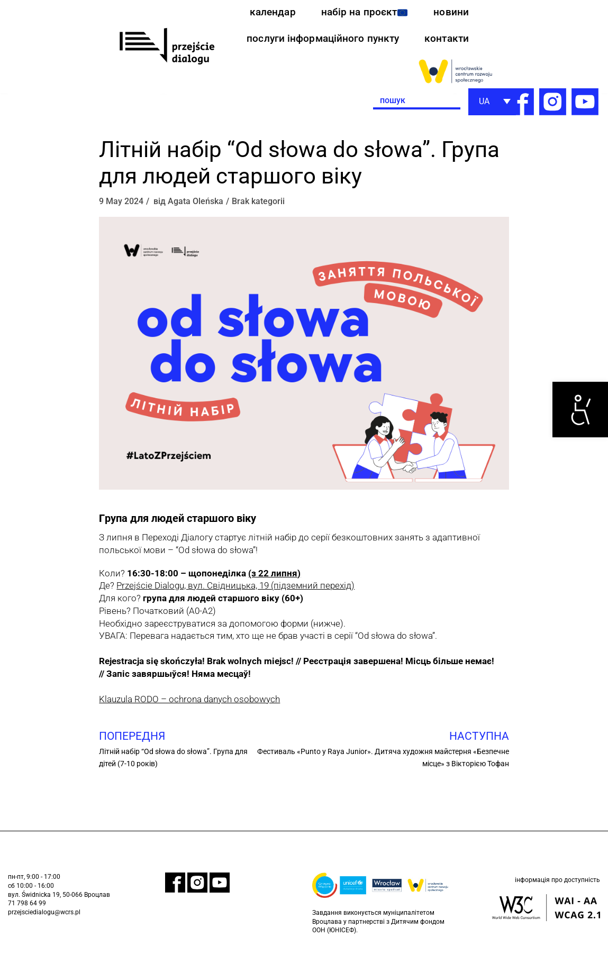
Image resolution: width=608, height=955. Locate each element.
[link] (580, 409)
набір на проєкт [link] (362, 13)
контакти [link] (446, 41)
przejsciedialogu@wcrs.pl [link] (44, 917)
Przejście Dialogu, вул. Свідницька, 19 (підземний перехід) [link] (235, 589)
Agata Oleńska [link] (195, 205)
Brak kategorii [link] (258, 205)
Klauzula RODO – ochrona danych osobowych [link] (189, 703)
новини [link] (451, 13)
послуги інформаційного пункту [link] (319, 41)
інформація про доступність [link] (557, 886)
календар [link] (269, 13)
